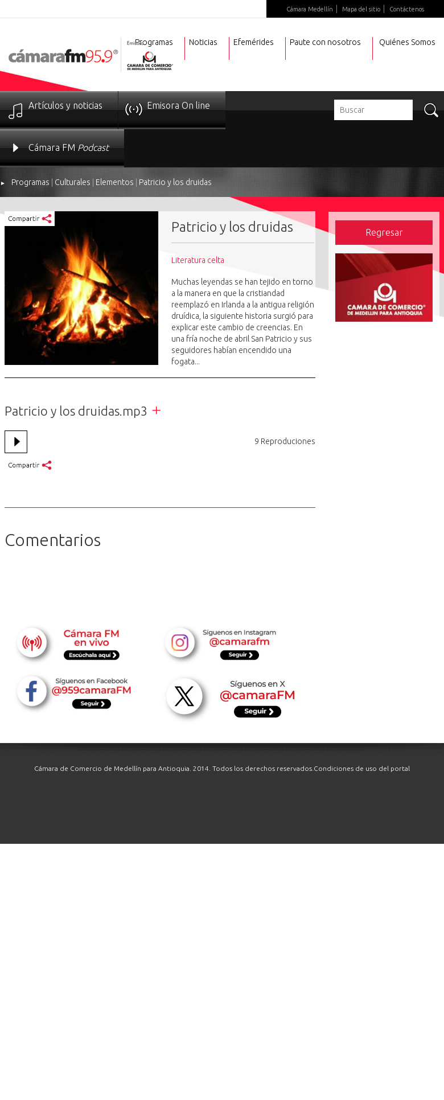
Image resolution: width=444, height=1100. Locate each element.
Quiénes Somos (407, 42)
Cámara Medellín (309, 9)
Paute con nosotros (325, 42)
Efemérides (253, 42)
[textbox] (373, 110)
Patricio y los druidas (175, 182)
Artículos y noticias (65, 105)
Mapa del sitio (361, 9)
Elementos (115, 182)
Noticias (203, 42)
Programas (30, 182)
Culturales (73, 182)
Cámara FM (68, 147)
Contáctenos (406, 9)
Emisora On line (178, 105)
